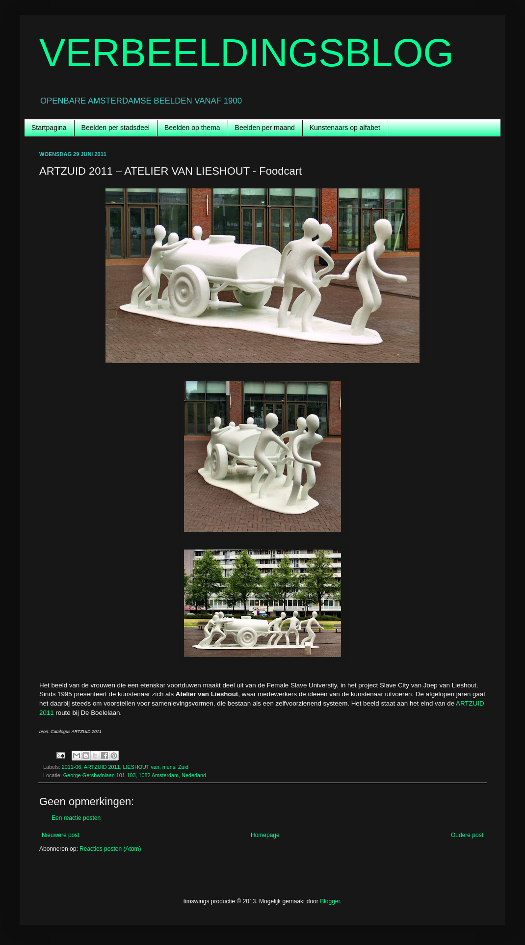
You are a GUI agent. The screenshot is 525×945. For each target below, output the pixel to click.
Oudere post (467, 835)
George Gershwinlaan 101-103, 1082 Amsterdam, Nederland (134, 775)
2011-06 (71, 767)
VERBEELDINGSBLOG (246, 53)
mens (168, 767)
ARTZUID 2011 (102, 767)
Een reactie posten (76, 817)
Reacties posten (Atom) (110, 848)
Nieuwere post (60, 835)
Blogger (330, 901)
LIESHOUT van (141, 767)
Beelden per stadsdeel (115, 127)
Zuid (183, 767)
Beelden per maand (265, 127)
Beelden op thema (192, 127)
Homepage (265, 835)
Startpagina (49, 127)
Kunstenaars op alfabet (345, 127)
